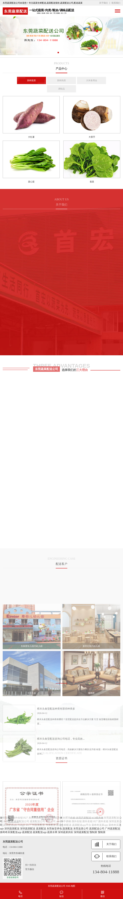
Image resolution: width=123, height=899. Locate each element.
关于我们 (103, 3)
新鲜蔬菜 (31, 81)
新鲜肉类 (61, 81)
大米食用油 (91, 81)
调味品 (61, 89)
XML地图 (70, 886)
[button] (58, 52)
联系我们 (116, 3)
